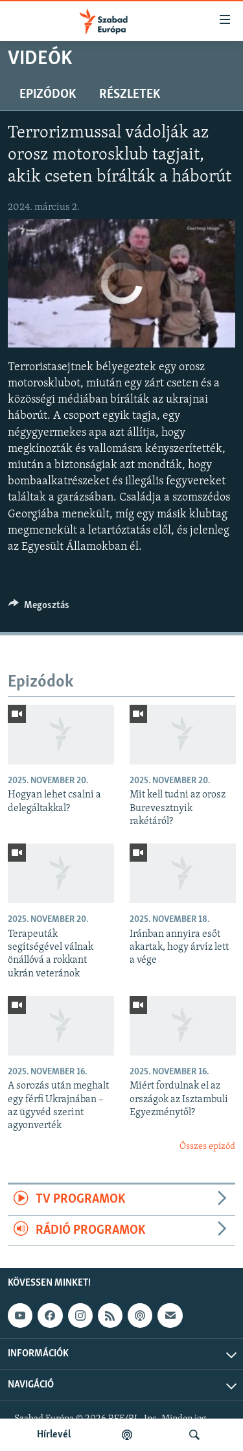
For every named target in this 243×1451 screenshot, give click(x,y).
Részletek (129, 94)
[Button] (38, 608)
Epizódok (47, 94)
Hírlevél (54, 1435)
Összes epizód (207, 1146)
